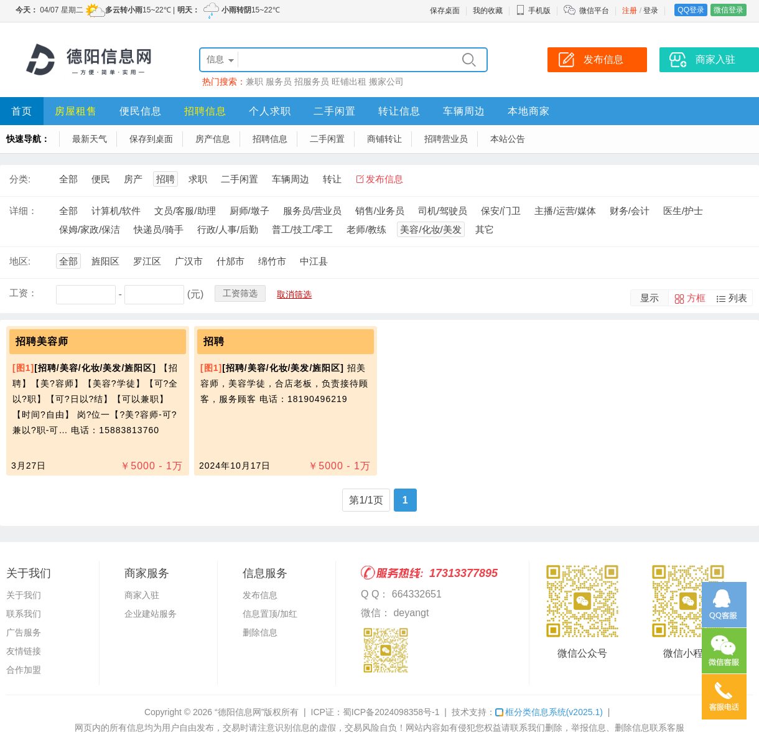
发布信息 (384, 179)
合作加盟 (23, 670)
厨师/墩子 (249, 210)
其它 (484, 229)
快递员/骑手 (158, 229)
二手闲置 (335, 111)
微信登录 (728, 10)
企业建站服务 (150, 614)
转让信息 (399, 111)
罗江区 (147, 261)
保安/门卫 (501, 210)
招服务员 (311, 82)
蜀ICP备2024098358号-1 (391, 712)
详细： (23, 210)
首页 (21, 111)
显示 (649, 298)
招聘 (165, 179)
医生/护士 (683, 210)
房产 (133, 179)
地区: (19, 261)
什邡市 (230, 261)
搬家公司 (386, 82)
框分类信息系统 (549, 712)
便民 (100, 179)
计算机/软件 (116, 210)
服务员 (279, 82)
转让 (332, 179)
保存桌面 (445, 10)
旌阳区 (105, 261)
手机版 (533, 10)
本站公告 (507, 139)
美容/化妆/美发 (430, 229)
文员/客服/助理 (184, 210)
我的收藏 (488, 10)
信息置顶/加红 (270, 614)
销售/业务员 (379, 210)
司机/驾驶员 (442, 210)
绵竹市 (272, 261)
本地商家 (529, 111)
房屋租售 (76, 111)
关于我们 (23, 595)
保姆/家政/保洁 (89, 229)
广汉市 (189, 261)
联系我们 (23, 614)
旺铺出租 (349, 82)
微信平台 (594, 10)
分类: (19, 179)
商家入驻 (141, 595)
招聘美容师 (42, 341)
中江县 (314, 261)
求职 (198, 179)
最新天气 (89, 139)
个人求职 (270, 111)
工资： (23, 293)
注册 (629, 10)
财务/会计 (630, 210)
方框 (696, 298)
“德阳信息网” (239, 712)
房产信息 (212, 139)
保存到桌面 (151, 139)
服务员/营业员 (312, 210)
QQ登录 (691, 10)
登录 (650, 10)
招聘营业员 (446, 139)
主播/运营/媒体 (564, 210)
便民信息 (140, 111)
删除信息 (260, 632)
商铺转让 (384, 139)
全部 (68, 179)
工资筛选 (240, 293)
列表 (738, 298)
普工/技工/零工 (302, 229)
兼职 (254, 82)
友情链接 (23, 651)
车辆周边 (464, 111)
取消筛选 (294, 294)
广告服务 (23, 632)
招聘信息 (205, 111)
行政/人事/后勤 (227, 229)
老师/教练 (366, 229)
